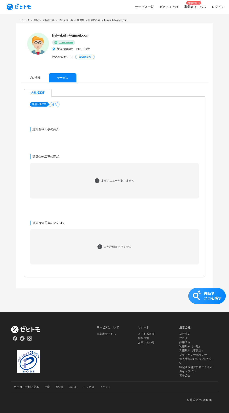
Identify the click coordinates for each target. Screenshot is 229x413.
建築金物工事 (39, 104)
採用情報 (184, 342)
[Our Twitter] (22, 339)
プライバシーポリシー (193, 354)
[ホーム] (28, 329)
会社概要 (184, 334)
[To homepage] (18, 7)
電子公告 (184, 375)
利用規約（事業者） (191, 350)
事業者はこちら (106, 334)
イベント (105, 386)
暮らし (73, 386)
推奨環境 (143, 338)
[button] (40, 104)
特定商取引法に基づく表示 (196, 367)
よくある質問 (146, 334)
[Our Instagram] (29, 339)
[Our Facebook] (14, 339)
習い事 (59, 386)
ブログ (183, 338)
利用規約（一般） (190, 346)
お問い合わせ (146, 342)
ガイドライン (187, 371)
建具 (54, 104)
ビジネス (88, 386)
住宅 (47, 386)
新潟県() (85, 57)
